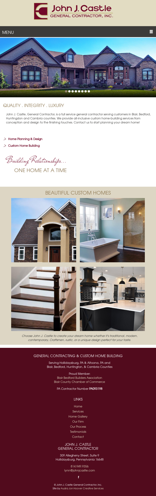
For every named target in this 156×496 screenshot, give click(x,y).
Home (78, 406)
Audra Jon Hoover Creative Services (82, 488)
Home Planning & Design (25, 139)
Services (78, 411)
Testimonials (78, 432)
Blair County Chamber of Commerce (79, 382)
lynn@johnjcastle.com (79, 470)
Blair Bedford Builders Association (79, 378)
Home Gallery (78, 416)
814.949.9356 (80, 466)
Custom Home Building (24, 146)
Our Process (78, 426)
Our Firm (78, 421)
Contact (78, 437)
